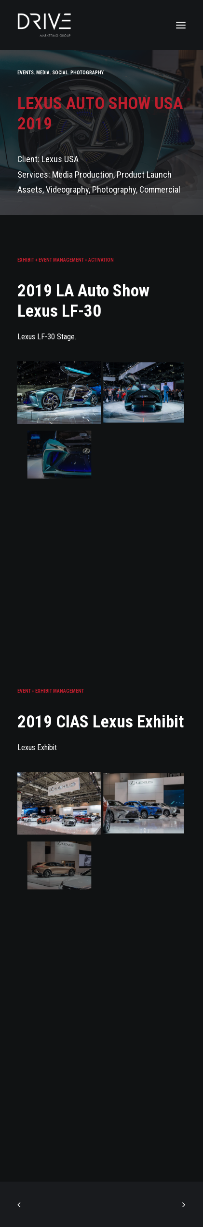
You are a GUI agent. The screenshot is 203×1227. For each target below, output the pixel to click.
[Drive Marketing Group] (101, 25)
